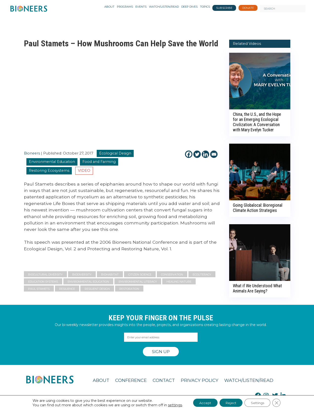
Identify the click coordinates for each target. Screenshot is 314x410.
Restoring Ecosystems (49, 170)
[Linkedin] (205, 154)
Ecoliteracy (202, 274)
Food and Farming (99, 161)
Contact (164, 380)
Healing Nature (178, 281)
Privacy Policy (199, 380)
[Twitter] (197, 154)
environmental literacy (138, 281)
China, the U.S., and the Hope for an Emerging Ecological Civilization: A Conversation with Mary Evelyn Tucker (257, 122)
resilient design (97, 288)
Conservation (172, 274)
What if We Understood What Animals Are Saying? (257, 288)
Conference (131, 380)
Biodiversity (82, 274)
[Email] (214, 154)
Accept (202, 402)
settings (170, 404)
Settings (260, 402)
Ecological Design (115, 153)
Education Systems (43, 281)
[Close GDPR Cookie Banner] (281, 402)
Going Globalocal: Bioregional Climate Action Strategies (257, 208)
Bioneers (32, 153)
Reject (230, 402)
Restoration (129, 288)
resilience (67, 288)
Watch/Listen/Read (248, 380)
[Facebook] (188, 154)
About (101, 380)
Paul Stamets (39, 288)
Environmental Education (52, 161)
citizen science (139, 274)
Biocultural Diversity (45, 274)
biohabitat (110, 274)
